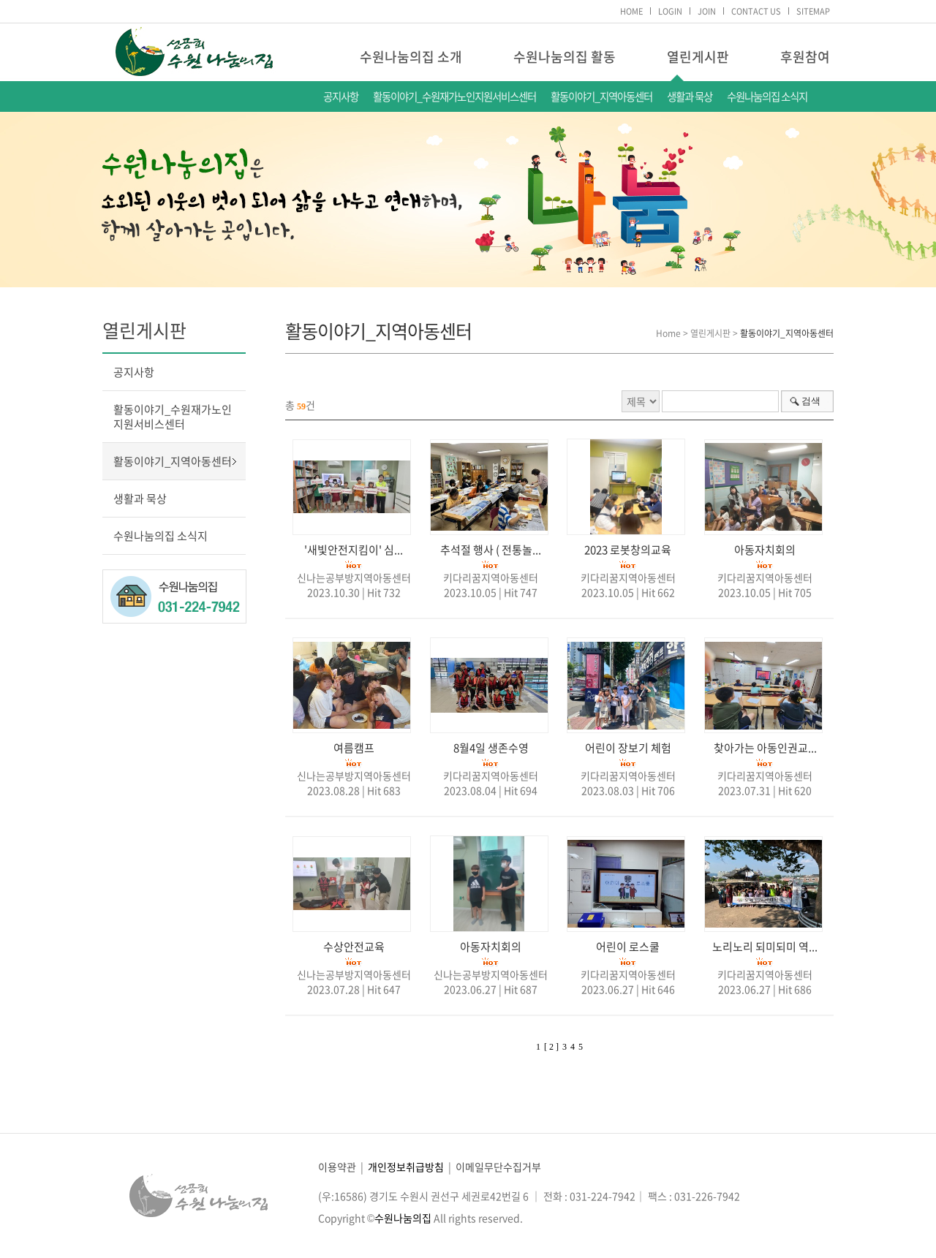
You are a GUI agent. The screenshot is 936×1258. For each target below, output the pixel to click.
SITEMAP (813, 11)
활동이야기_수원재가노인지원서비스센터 (454, 96)
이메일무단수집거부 (498, 1166)
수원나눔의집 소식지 (767, 96)
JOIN (707, 11)
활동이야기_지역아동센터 (601, 96)
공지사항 (340, 96)
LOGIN (670, 11)
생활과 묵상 (689, 96)
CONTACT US (756, 11)
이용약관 (337, 1166)
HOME (631, 11)
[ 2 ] (551, 1047)
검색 (810, 400)
